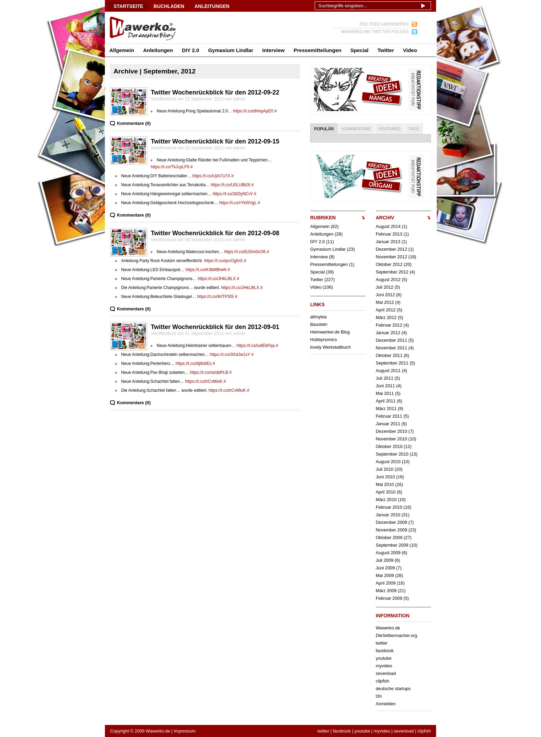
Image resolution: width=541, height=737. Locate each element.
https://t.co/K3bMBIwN (206, 269)
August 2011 (388, 370)
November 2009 (391, 529)
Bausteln (318, 324)
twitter (381, 643)
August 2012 (388, 279)
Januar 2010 (388, 514)
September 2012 (392, 272)
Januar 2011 (388, 423)
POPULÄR (324, 128)
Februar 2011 (389, 416)
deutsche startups (393, 688)
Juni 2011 (385, 385)
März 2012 (386, 317)
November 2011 (391, 347)
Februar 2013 (389, 234)
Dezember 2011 (391, 340)
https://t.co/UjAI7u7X (211, 175)
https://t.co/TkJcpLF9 (170, 167)
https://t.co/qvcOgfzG (223, 260)
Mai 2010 (385, 484)
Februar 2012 (389, 325)
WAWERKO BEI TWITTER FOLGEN (375, 31)
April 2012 (386, 309)
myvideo (384, 665)
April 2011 (386, 401)
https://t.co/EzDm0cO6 (245, 251)
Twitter (385, 50)
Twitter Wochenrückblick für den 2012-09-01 (215, 326)
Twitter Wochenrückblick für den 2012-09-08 (215, 233)
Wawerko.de (388, 627)
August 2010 (388, 461)
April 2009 (386, 583)
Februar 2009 (389, 598)
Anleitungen (158, 50)
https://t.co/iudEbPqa (255, 345)
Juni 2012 (385, 294)
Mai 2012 (385, 302)
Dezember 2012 (391, 249)
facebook (385, 650)
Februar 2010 (389, 507)
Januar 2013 (388, 241)
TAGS (414, 128)
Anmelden (386, 703)
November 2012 (391, 256)
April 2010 (386, 492)
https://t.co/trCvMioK (203, 381)
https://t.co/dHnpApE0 (253, 111)
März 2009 (386, 590)
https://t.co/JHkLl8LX (217, 278)
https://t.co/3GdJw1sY (230, 354)
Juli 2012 (384, 287)
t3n (379, 696)
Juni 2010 (385, 476)
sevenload (386, 673)
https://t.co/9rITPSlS (215, 296)
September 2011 (392, 363)
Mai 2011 (385, 393)
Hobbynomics (323, 339)
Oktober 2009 (389, 537)
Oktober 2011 (389, 355)
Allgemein (121, 50)
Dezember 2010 (391, 431)
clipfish (382, 681)
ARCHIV (385, 217)
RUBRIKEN (323, 217)
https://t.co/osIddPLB (209, 372)
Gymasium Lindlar (230, 50)
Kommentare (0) (133, 123)
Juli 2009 (384, 560)
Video (410, 50)
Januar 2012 (388, 332)
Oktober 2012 (389, 264)
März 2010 (386, 499)
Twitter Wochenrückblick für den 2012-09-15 (215, 141)
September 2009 (392, 545)
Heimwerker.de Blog (330, 332)
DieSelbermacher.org (396, 635)
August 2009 (388, 552)
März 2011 (386, 408)
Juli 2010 (384, 469)
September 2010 (392, 454)
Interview (273, 50)
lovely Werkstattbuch (330, 347)
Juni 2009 (385, 567)
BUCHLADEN (169, 6)
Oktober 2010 (389, 446)
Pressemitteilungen (317, 50)
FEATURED (389, 128)
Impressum (184, 731)
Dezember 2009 (391, 522)
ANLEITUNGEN (212, 6)
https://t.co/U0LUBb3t (230, 184)
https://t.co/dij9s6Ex (194, 363)
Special (359, 50)
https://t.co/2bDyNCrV (233, 193)
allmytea (318, 316)
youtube (384, 658)
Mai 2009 (385, 575)
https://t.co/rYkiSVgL (237, 202)
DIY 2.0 (190, 50)
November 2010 (391, 438)
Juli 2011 (384, 378)
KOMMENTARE (356, 128)
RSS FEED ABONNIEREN (384, 24)
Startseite (128, 6)
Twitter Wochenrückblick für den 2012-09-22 (215, 92)
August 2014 (388, 226)
